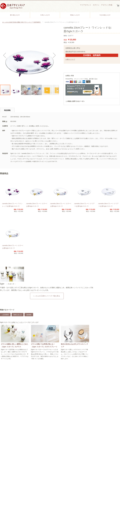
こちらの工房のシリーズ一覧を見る (47, 296)
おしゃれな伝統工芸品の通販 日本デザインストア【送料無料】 (21, 22)
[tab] (7, 110)
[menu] (60, 15)
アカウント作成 (106, 5)
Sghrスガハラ (17, 314)
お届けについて (70, 59)
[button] (4, 55)
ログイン (96, 5)
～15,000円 (5, 314)
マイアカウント (85, 5)
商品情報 (7, 110)
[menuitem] (15, 15)
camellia (28, 314)
